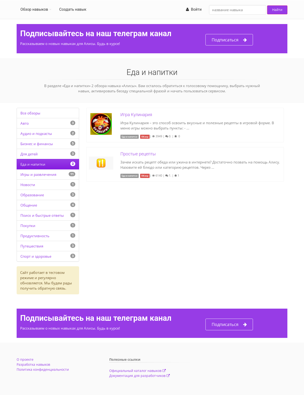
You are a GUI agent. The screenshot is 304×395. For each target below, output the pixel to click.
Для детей (29, 154)
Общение (28, 205)
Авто (24, 123)
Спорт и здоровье (35, 256)
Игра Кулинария (136, 114)
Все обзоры (30, 113)
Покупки (27, 225)
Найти (277, 9)
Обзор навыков (34, 9)
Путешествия (31, 246)
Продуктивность (34, 235)
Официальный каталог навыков (137, 370)
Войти (194, 9)
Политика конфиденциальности (43, 369)
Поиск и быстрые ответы (42, 215)
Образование (32, 195)
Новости (27, 184)
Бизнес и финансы (36, 143)
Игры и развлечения (38, 174)
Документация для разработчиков (139, 375)
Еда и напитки (32, 164)
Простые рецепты (138, 153)
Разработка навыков (33, 364)
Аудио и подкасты (36, 133)
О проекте (25, 359)
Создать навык (72, 9)
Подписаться (229, 39)
